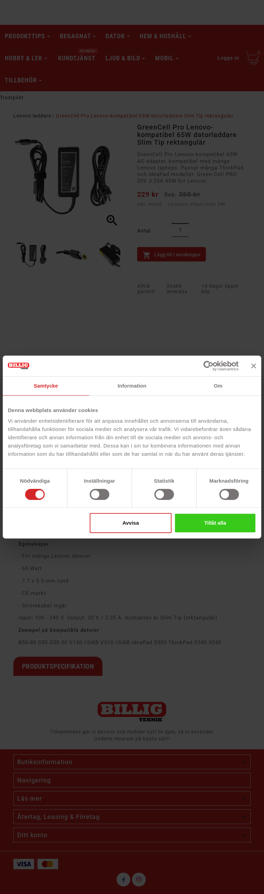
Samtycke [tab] (46, 386)
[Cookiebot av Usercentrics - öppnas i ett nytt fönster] (208, 366)
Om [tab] (218, 386)
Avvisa (130, 523)
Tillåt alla (215, 523)
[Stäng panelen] (253, 365)
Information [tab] (132, 386)
